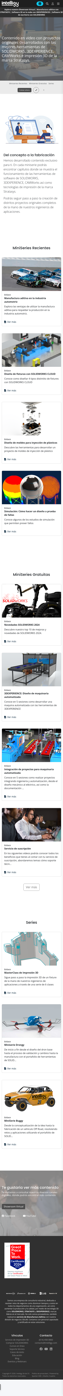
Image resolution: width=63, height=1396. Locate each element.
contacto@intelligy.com (46, 1342)
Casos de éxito (17, 1352)
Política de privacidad (40, 1373)
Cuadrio (52, 1376)
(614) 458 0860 (46, 1339)
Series (51, 83)
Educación (17, 1355)
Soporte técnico (17, 1349)
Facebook (8, 1215)
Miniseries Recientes (18, 83)
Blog (17, 1358)
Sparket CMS (36, 1376)
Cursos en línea (17, 1346)
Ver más (10, 321)
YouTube (29, 1215)
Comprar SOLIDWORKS (17, 1342)
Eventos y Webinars (17, 1361)
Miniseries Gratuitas (38, 83)
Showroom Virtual (13, 1206)
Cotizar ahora (24, 90)
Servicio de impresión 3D (17, 1339)
